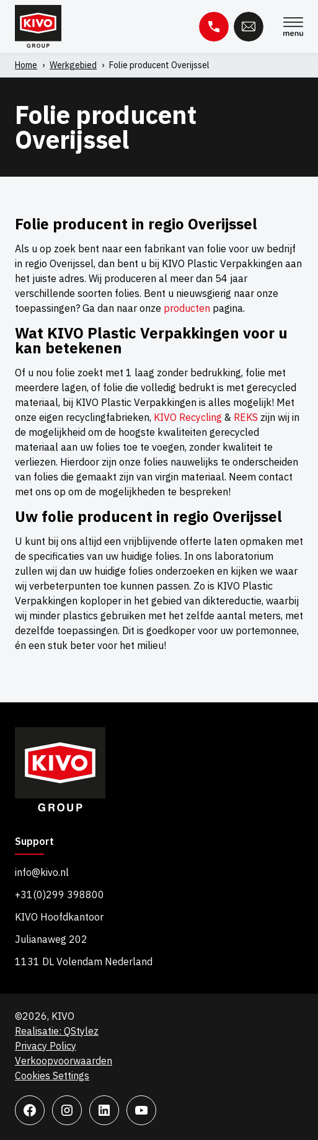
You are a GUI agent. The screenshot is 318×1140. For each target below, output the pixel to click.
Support (34, 841)
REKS (246, 417)
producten (187, 308)
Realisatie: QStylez (57, 1031)
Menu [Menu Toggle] (293, 27)
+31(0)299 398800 (59, 894)
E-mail (248, 27)
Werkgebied (73, 65)
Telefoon (214, 27)
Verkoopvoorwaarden (63, 1060)
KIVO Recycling (188, 417)
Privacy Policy (45, 1046)
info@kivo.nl (42, 872)
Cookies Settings (52, 1075)
